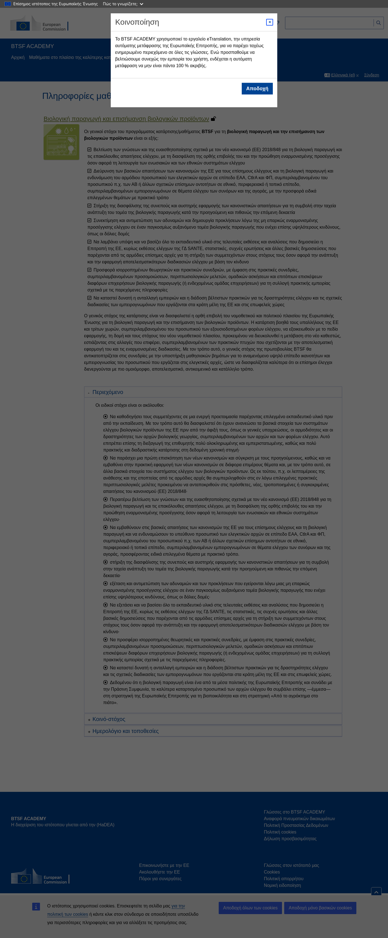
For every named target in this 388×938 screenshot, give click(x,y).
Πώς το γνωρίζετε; (123, 3)
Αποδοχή (257, 88)
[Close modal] (269, 22)
